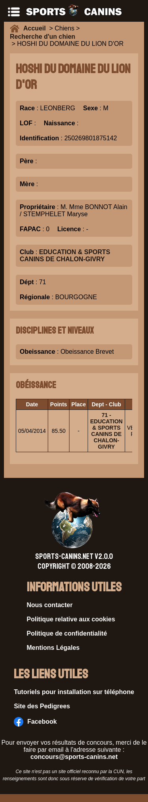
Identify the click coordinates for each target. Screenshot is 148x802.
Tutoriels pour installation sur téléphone (74, 692)
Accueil (36, 28)
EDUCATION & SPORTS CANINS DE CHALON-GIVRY (65, 255)
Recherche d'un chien (42, 36)
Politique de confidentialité (67, 633)
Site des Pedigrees (42, 706)
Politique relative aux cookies (71, 619)
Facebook (35, 722)
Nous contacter (50, 605)
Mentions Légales (53, 647)
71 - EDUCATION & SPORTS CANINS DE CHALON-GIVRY (106, 431)
